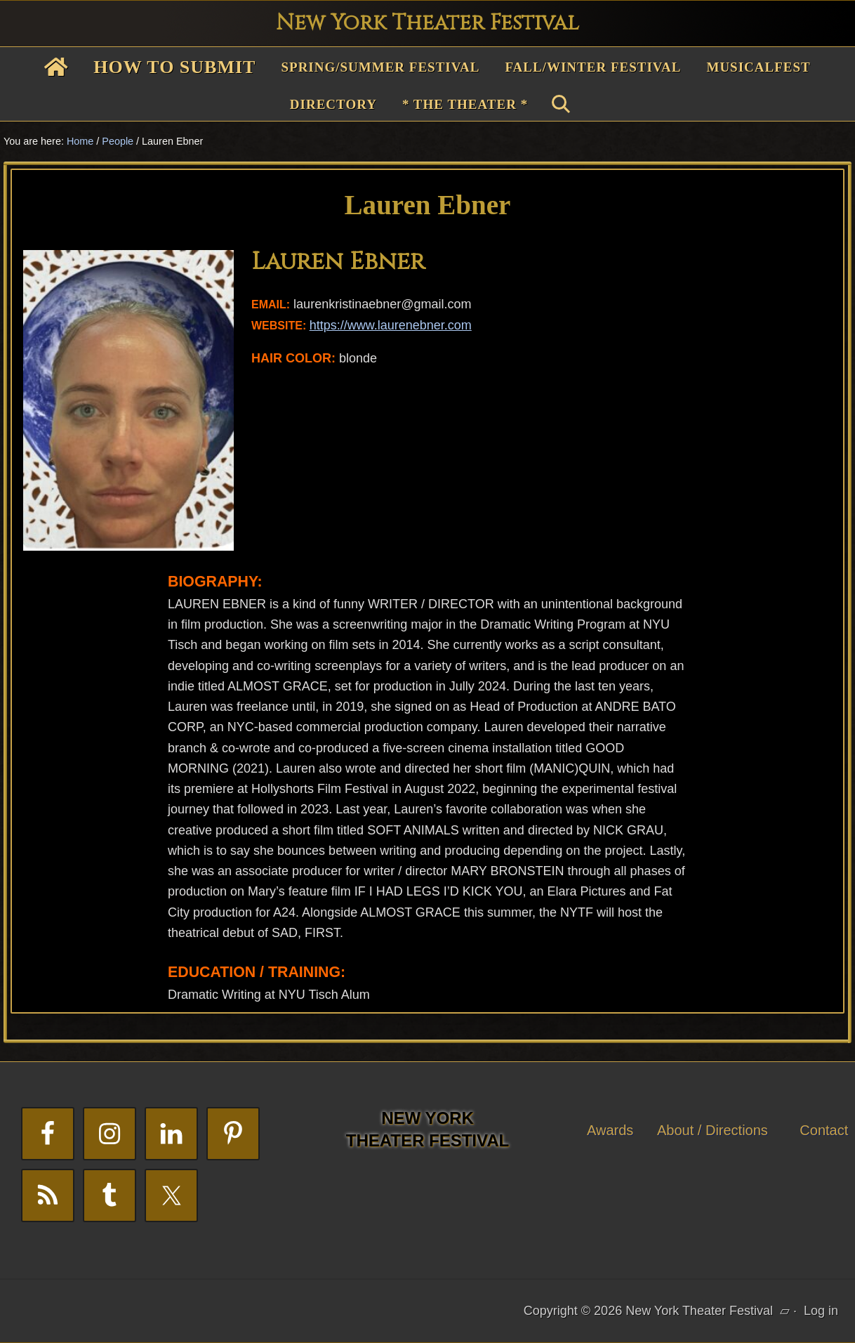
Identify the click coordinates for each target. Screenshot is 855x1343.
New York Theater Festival (427, 23)
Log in (821, 1311)
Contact (824, 1130)
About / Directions (712, 1130)
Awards (610, 1130)
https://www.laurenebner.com (391, 325)
